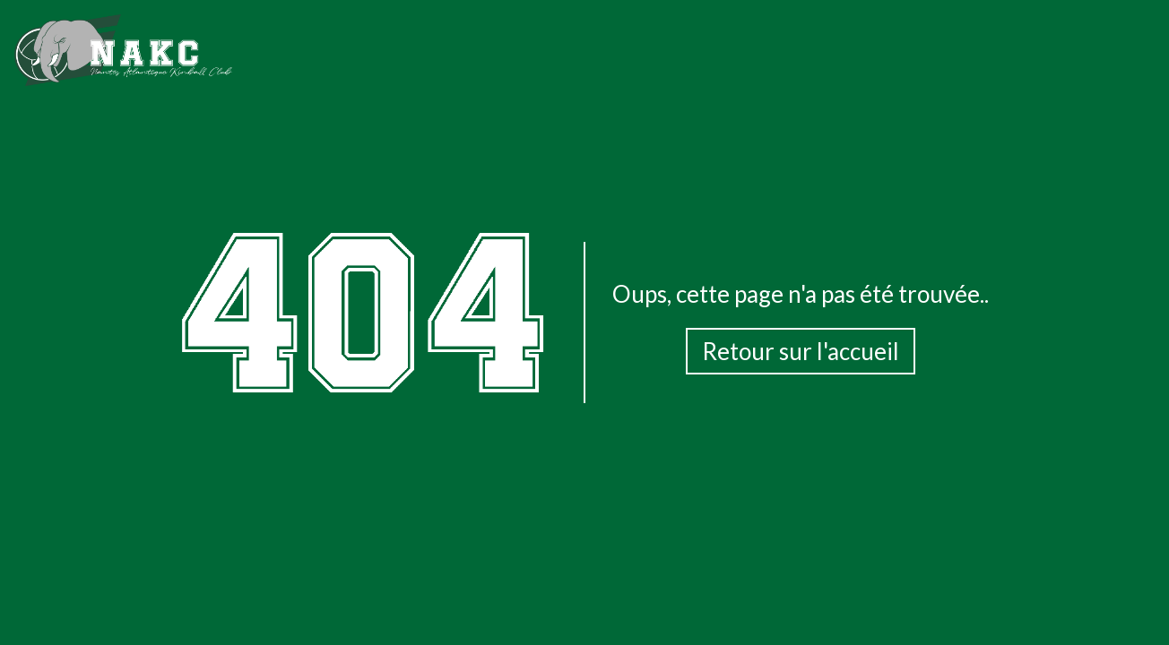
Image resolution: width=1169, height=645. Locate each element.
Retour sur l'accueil (800, 351)
